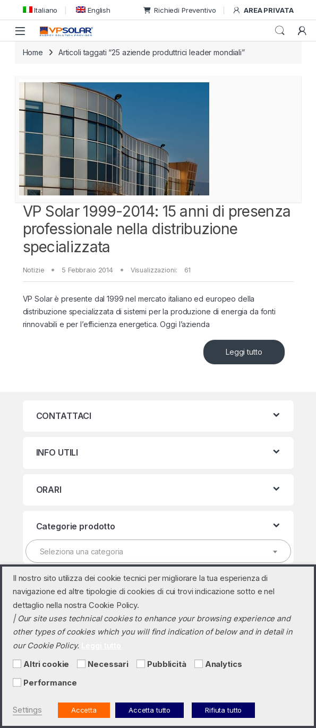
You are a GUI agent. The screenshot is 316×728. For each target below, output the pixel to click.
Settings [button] (27, 710)
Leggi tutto (244, 351)
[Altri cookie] (17, 664)
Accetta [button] (84, 710)
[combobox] (158, 551)
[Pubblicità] (140, 664)
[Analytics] (198, 664)
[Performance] (17, 682)
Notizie (34, 269)
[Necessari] (81, 664)
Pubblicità (166, 664)
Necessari (108, 664)
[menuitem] (40, 10)
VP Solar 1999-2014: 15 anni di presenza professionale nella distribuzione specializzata (157, 229)
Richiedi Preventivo (179, 10)
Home (33, 52)
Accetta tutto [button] (149, 710)
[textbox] (158, 551)
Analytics (223, 664)
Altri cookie (46, 664)
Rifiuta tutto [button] (223, 710)
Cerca (280, 31)
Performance (49, 683)
